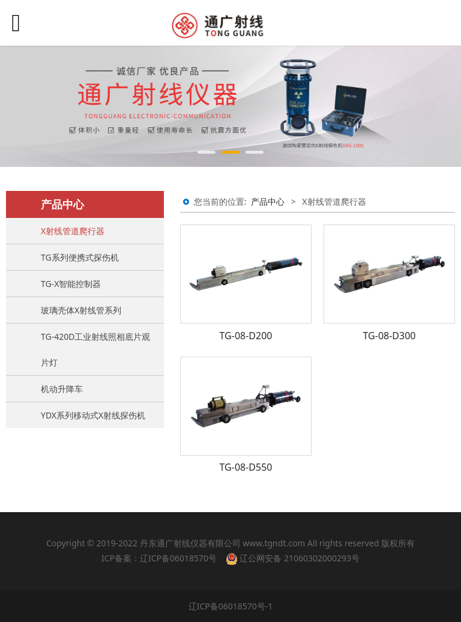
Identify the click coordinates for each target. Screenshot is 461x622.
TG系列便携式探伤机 (80, 257)
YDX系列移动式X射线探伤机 (93, 415)
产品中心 (268, 201)
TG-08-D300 (389, 335)
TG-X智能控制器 (71, 283)
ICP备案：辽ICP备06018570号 (159, 558)
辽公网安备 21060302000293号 (293, 558)
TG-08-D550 (246, 467)
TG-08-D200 (246, 335)
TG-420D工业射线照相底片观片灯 (95, 349)
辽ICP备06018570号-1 (230, 606)
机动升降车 (62, 388)
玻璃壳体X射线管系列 (81, 310)
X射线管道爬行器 (72, 231)
